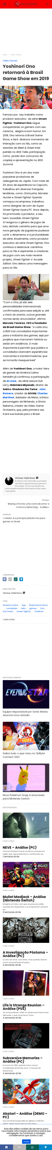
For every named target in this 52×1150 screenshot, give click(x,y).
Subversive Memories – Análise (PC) (23, 1060)
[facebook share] (4, 579)
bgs (24, 605)
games (33, 608)
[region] (26, 29)
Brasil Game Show (38, 605)
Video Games (15, 55)
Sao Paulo (8, 611)
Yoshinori (38, 611)
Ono (42, 608)
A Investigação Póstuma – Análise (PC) (25, 954)
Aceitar (26, 1142)
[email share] (10, 579)
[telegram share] (21, 579)
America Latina (10, 605)
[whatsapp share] (15, 579)
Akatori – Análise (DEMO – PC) (25, 1115)
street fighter (24, 611)
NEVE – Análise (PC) (20, 847)
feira (23, 608)
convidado (11, 608)
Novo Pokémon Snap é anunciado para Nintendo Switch (24, 796)
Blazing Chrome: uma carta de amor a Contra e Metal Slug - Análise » (28, 505)
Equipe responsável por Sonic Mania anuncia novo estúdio (25, 713)
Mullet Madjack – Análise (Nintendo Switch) (24, 899)
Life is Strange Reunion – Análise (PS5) (24, 1007)
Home (5, 55)
